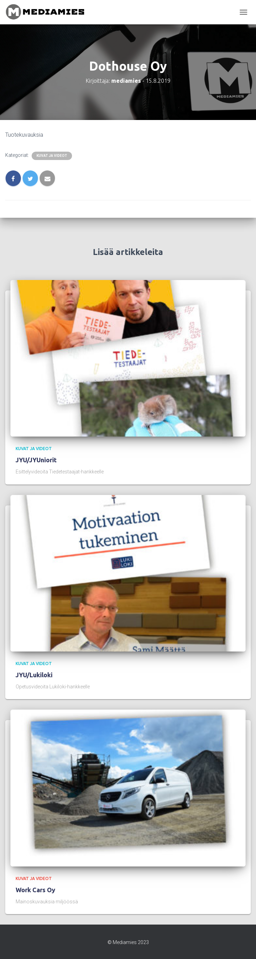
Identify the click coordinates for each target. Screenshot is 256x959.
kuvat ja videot (52, 156)
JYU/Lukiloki (34, 674)
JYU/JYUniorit (36, 459)
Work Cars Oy (35, 889)
